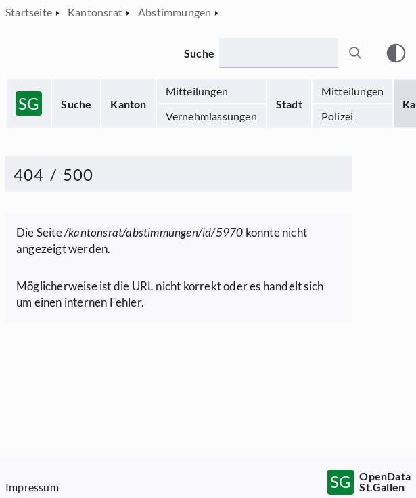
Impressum (32, 486)
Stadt (289, 103)
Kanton (128, 103)
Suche (76, 103)
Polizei (337, 116)
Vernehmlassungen (211, 116)
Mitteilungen (197, 91)
